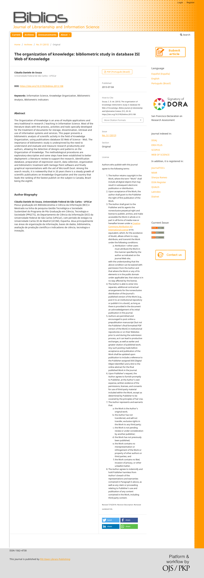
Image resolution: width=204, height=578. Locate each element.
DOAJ (154, 140)
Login (180, 2)
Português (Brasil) (161, 83)
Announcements (47, 34)
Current (16, 34)
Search (185, 34)
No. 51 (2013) (42, 44)
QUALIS (155, 187)
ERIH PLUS (156, 145)
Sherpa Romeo (159, 177)
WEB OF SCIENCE (160, 154)
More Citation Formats (115, 120)
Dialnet (155, 196)
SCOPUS (155, 149)
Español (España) (160, 73)
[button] (111, 520)
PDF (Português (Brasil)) (118, 71)
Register (190, 2)
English (155, 78)
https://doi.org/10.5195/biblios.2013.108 (41, 86)
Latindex (156, 191)
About (64, 34)
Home (17, 44)
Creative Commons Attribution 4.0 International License (124, 226)
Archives (29, 34)
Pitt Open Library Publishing (55, 559)
